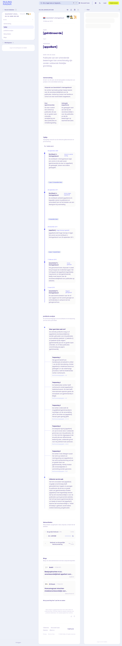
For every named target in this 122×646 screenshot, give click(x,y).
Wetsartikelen (7, 34)
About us (52, 630)
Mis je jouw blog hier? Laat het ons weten (54, 600)
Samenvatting (7, 23)
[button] (3, 15)
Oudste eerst (49, 146)
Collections (46, 627)
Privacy (45, 634)
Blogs (5, 37)
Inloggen (18, 642)
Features (45, 630)
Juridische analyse (8, 30)
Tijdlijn (5, 27)
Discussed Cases (55, 627)
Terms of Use (51, 634)
